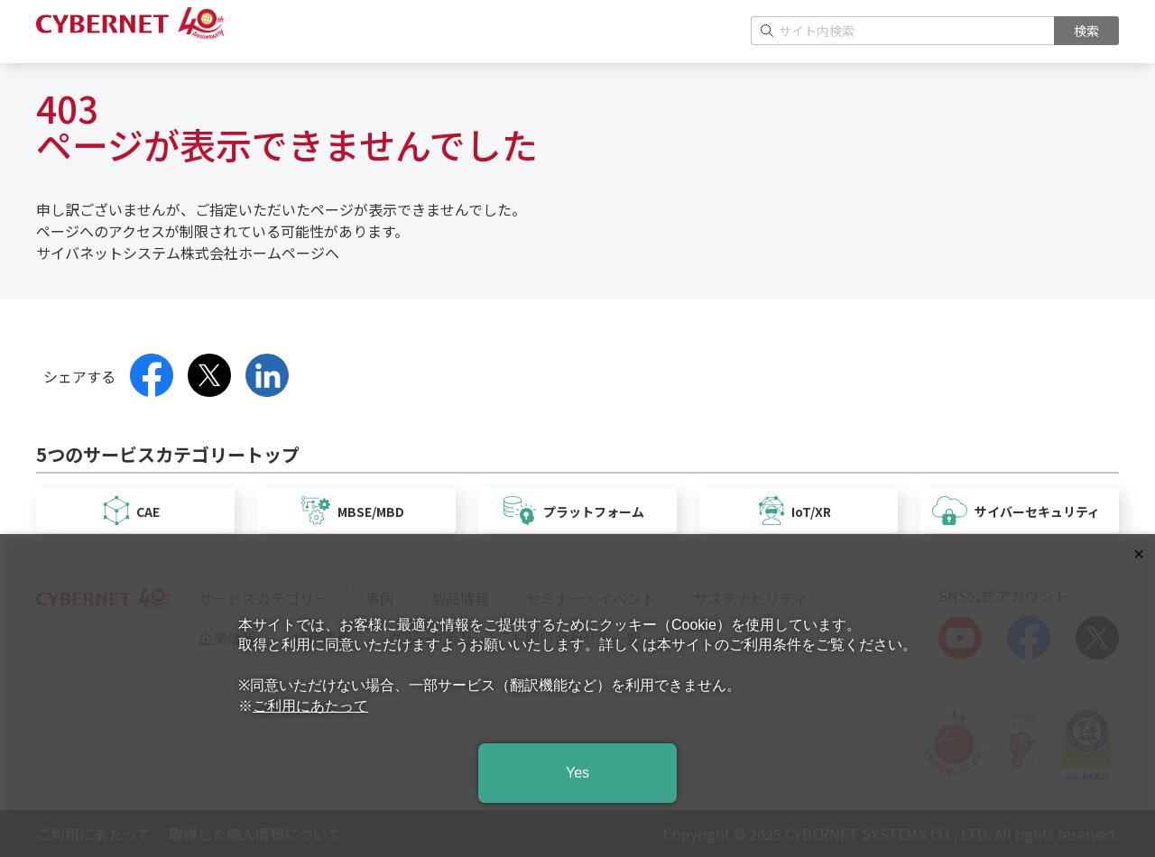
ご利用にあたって (310, 706)
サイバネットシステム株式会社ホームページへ (187, 252)
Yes (577, 772)
